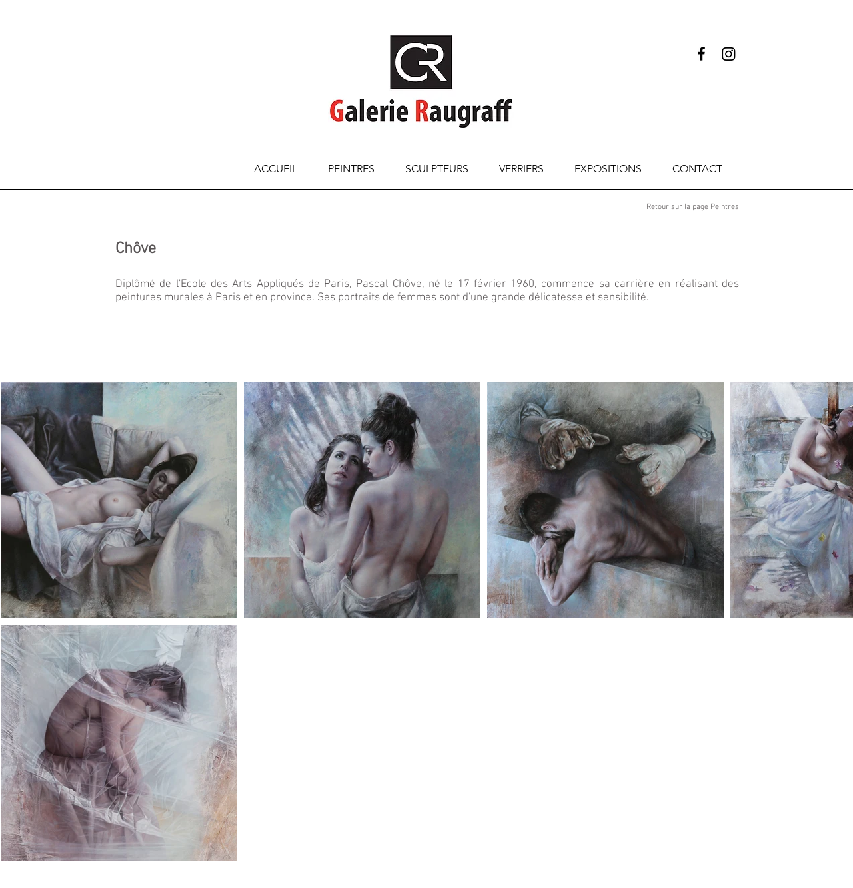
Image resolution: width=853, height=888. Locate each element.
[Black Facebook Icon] (701, 54)
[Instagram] (729, 54)
